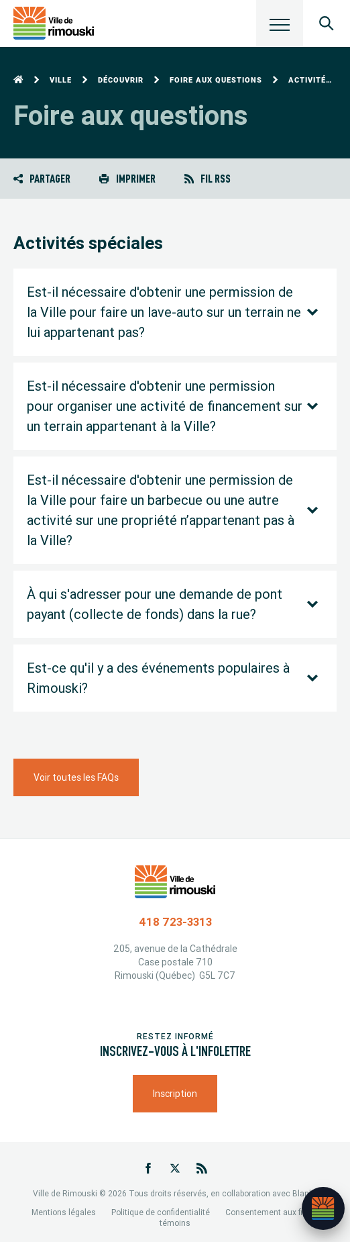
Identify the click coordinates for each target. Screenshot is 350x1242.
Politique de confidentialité (160, 1212)
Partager (41, 178)
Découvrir (120, 80)
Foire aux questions (216, 80)
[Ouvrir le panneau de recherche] (326, 23)
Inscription (175, 1094)
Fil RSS (207, 178)
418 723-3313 (175, 921)
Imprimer (127, 178)
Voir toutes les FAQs (76, 777)
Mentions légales (64, 1212)
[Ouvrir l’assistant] (323, 1208)
